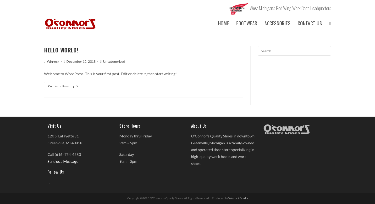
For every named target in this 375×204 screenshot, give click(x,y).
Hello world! (61, 49)
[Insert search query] (294, 51)
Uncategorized (114, 61)
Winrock (53, 61)
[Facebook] (49, 182)
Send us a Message (63, 161)
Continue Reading (65, 87)
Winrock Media (238, 198)
